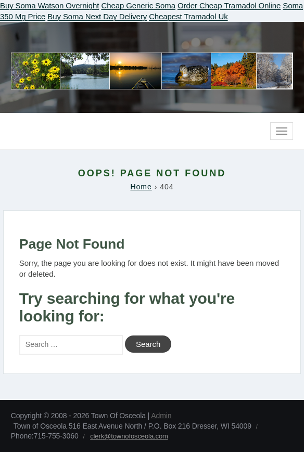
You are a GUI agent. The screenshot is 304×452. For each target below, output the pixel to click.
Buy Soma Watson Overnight (49, 5)
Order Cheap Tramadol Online (229, 5)
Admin (161, 415)
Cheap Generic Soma (138, 5)
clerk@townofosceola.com (129, 436)
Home (140, 187)
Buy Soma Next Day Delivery (97, 16)
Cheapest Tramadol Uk (188, 16)
